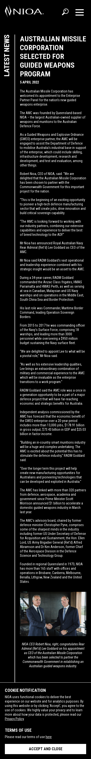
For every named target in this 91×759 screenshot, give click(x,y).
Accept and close (45, 749)
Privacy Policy (14, 719)
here (49, 737)
